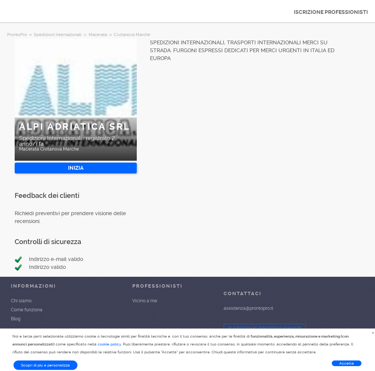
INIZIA (75, 168)
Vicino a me (144, 300)
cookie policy (109, 344)
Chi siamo (21, 300)
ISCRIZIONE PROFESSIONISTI (331, 12)
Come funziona (26, 309)
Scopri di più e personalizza (45, 365)
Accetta (346, 363)
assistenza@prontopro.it (248, 308)
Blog (15, 318)
